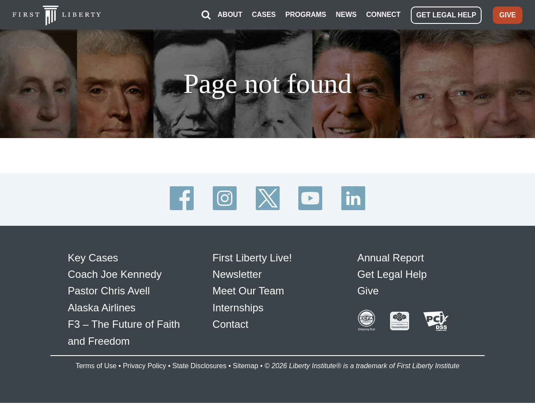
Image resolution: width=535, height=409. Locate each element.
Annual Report (390, 258)
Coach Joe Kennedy (115, 274)
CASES (264, 14)
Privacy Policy (144, 365)
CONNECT (383, 14)
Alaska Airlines (101, 307)
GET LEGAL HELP (446, 15)
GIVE (507, 15)
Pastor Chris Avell (109, 291)
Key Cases (93, 258)
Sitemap (245, 365)
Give (368, 291)
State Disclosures (199, 365)
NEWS (346, 14)
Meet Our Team (248, 291)
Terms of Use (96, 365)
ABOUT (230, 14)
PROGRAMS (305, 14)
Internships (237, 307)
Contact (230, 324)
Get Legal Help (392, 274)
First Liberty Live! (252, 258)
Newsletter (236, 274)
